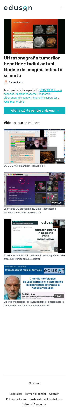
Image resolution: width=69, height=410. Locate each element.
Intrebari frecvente (34, 404)
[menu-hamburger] (63, 8)
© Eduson (34, 383)
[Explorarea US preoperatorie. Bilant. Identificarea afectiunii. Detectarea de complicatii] (34, 210)
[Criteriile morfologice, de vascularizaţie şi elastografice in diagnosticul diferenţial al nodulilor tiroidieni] (34, 303)
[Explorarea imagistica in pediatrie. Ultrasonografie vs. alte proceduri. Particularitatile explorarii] (34, 257)
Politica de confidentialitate (46, 399)
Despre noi (16, 394)
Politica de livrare (16, 399)
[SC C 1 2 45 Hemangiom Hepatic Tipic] (34, 166)
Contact (54, 394)
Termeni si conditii (35, 394)
